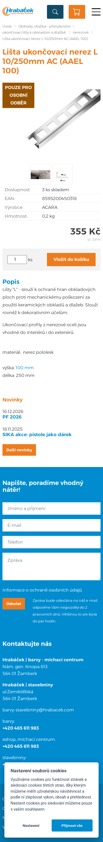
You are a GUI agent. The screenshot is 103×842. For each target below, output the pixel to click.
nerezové (81, 32)
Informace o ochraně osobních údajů (42, 590)
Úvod (7, 26)
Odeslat (13, 603)
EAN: (10, 198)
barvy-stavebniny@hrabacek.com (38, 710)
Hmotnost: (16, 216)
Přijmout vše (72, 825)
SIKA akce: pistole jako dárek (37, 434)
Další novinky (19, 449)
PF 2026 (12, 417)
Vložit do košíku (71, 259)
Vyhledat (55, 11)
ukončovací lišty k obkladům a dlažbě (34, 32)
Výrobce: (14, 207)
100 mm (25, 367)
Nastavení (31, 825)
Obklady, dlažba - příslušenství (44, 26)
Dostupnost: (17, 189)
